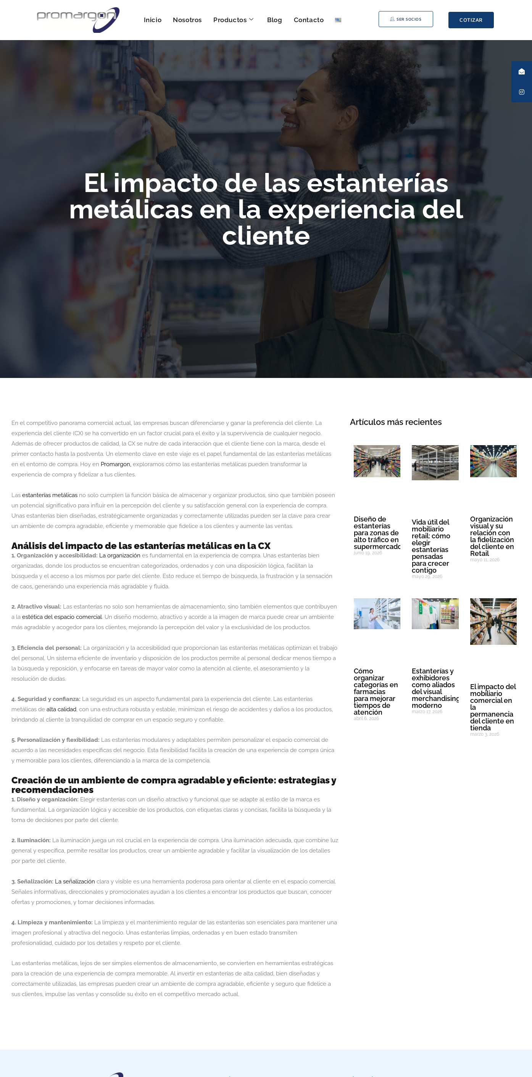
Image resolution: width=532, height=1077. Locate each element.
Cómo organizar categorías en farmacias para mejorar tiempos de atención (376, 691)
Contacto (309, 20)
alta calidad (60, 709)
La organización (120, 555)
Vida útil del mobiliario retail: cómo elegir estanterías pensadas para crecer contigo (431, 546)
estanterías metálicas (49, 495)
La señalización (75, 881)
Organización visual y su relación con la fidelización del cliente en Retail (492, 536)
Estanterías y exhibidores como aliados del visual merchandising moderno (436, 688)
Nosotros (187, 20)
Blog (274, 20)
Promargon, (115, 464)
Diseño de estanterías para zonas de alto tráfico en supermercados (379, 533)
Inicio (153, 20)
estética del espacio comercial (62, 617)
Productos (233, 20)
